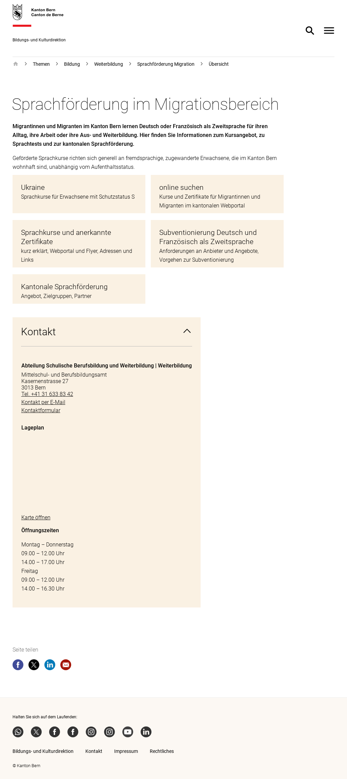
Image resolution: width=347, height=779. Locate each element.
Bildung (72, 64)
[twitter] (33, 666)
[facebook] (18, 666)
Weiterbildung (108, 64)
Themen (41, 64)
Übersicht (219, 64)
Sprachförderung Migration (166, 64)
